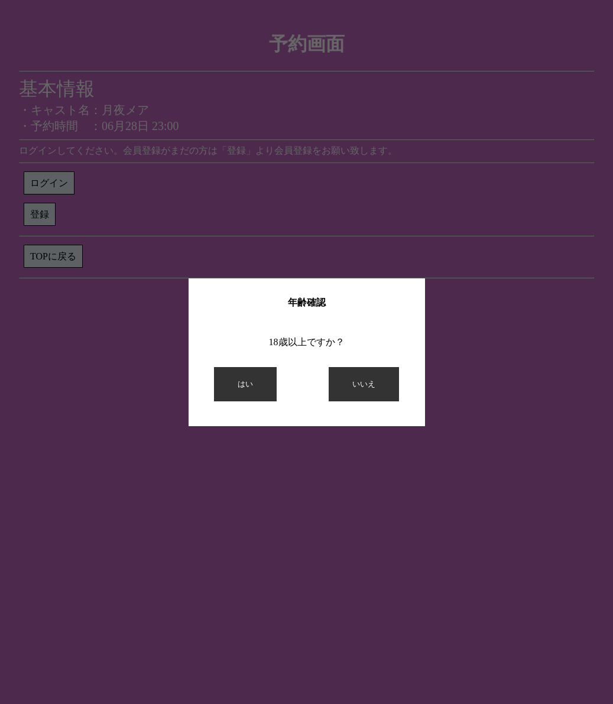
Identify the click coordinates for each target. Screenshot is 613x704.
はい (245, 383)
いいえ (363, 383)
